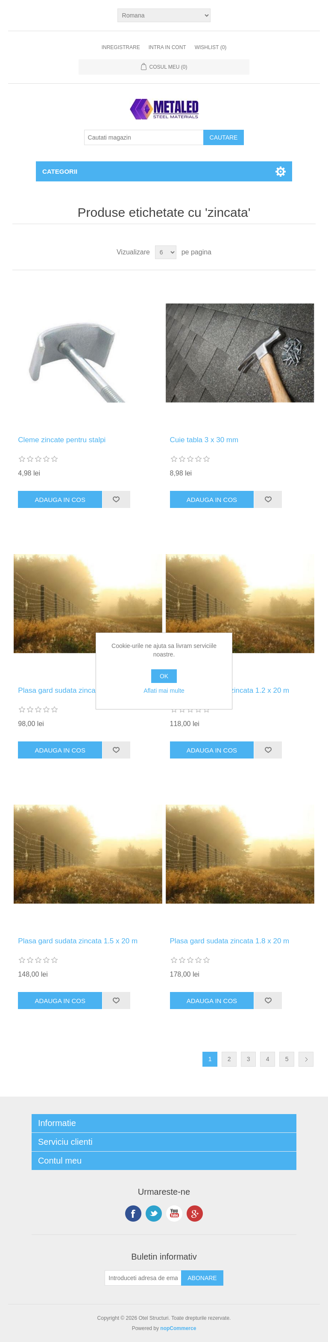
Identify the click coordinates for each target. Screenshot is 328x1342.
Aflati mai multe (164, 690)
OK (164, 676)
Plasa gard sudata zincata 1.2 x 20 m (230, 690)
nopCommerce (178, 1328)
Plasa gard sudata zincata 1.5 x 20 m (78, 941)
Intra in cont (167, 47)
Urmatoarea (306, 1059)
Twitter (154, 1213)
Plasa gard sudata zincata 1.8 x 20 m (230, 941)
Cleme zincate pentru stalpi (61, 440)
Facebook (133, 1213)
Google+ (195, 1213)
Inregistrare (121, 47)
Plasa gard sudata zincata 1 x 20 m (75, 690)
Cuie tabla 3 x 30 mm (204, 440)
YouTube (174, 1213)
